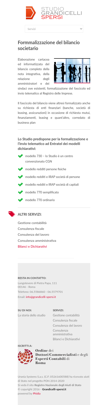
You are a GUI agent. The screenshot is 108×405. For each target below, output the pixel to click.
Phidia (36, 393)
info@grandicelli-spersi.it (41, 297)
